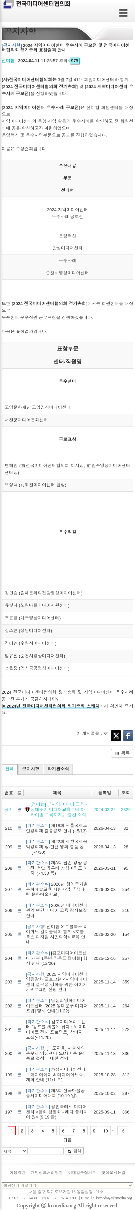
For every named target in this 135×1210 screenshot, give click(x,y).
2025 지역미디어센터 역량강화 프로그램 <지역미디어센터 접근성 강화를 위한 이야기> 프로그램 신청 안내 (57, 982)
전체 (9, 769)
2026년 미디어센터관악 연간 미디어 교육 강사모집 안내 (57, 910)
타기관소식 (58, 769)
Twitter (116, 735)
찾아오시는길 (114, 1172)
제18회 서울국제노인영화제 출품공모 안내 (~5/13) (56, 828)
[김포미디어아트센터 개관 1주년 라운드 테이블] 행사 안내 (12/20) (57, 958)
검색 (74, 1150)
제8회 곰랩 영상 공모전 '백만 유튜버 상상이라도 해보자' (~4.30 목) (57, 868)
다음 (68, 1139)
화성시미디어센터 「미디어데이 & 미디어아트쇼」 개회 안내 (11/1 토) (57, 1074)
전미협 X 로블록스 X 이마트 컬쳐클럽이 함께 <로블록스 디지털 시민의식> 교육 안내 (56, 934)
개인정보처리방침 (47, 1172)
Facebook (128, 735)
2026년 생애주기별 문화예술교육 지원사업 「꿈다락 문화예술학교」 (57, 889)
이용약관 (18, 1172)
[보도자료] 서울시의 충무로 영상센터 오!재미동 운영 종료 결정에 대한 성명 (56, 1053)
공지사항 (30, 769)
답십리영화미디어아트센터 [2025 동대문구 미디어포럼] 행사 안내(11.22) (57, 1005)
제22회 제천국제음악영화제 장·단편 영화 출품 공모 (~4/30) (56, 846)
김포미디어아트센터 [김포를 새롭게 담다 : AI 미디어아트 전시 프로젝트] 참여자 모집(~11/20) (56, 1029)
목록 (122, 753)
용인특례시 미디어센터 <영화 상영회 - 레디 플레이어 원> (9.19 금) (57, 1112)
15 (122, 1130)
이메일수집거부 (82, 1172)
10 (105, 1130)
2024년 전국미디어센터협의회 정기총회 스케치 (53, 706)
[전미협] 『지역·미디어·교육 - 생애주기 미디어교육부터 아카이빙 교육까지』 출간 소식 (59, 809)
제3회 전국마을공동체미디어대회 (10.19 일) (55, 1093)
